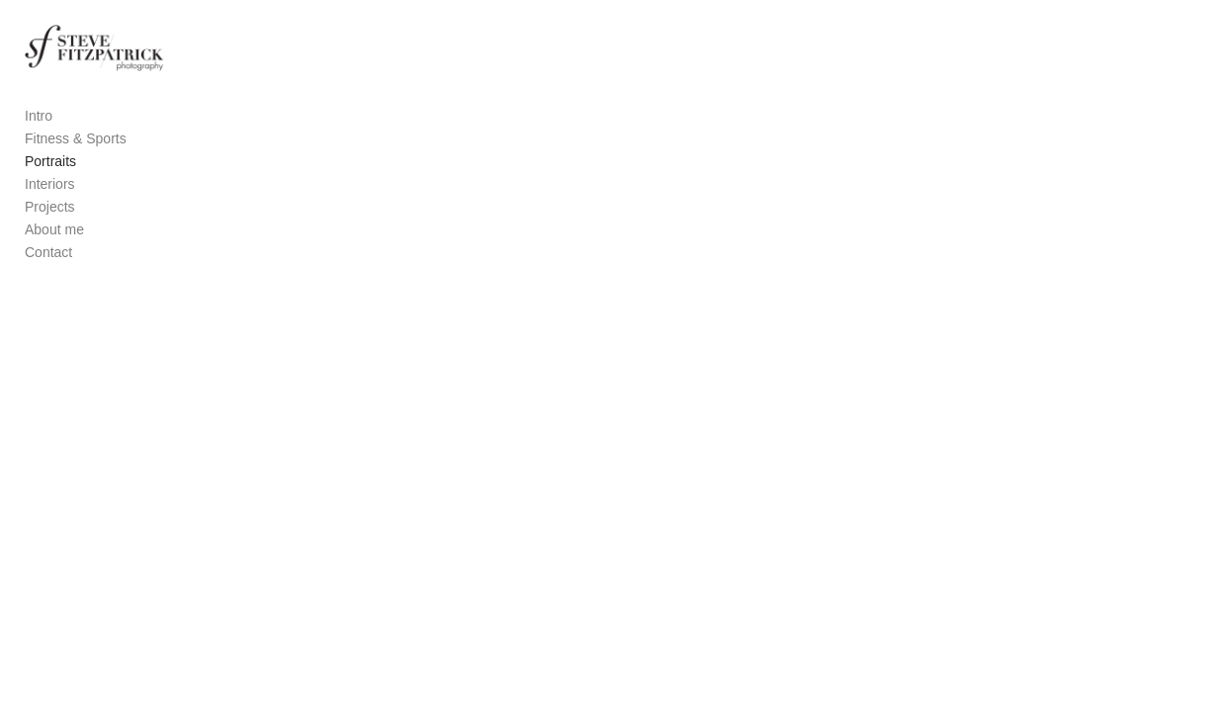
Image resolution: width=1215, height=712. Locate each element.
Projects (50, 225)
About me (54, 248)
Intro (38, 134)
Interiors (50, 203)
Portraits (50, 180)
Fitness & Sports (76, 157)
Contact (48, 271)
